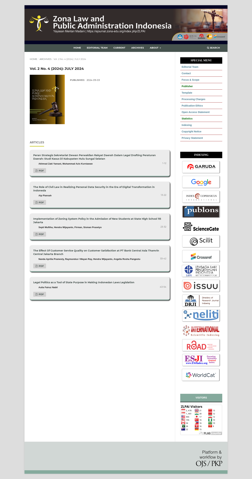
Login (218, 10)
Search (213, 47)
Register (206, 10)
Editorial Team (97, 47)
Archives (137, 47)
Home (77, 47)
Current (119, 47)
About (154, 47)
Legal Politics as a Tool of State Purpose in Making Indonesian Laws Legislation (83, 282)
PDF (41, 170)
